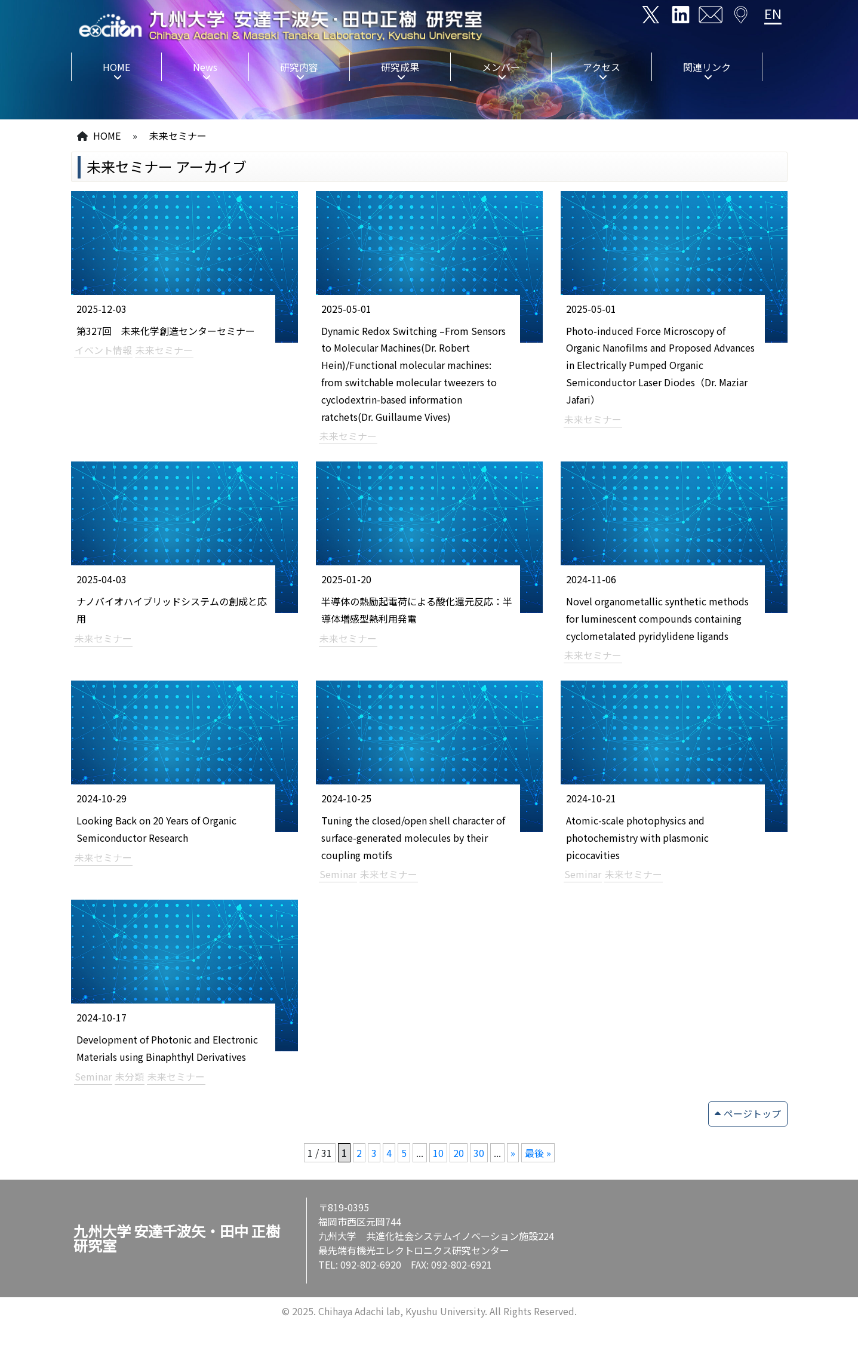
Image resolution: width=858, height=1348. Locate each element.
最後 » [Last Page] (538, 1153)
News (205, 67)
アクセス (601, 67)
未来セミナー (178, 135)
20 (458, 1153)
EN (773, 13)
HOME (116, 67)
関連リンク (707, 67)
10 (438, 1153)
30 (478, 1153)
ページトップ (752, 1113)
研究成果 (400, 67)
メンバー (501, 67)
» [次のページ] (513, 1153)
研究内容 (299, 67)
